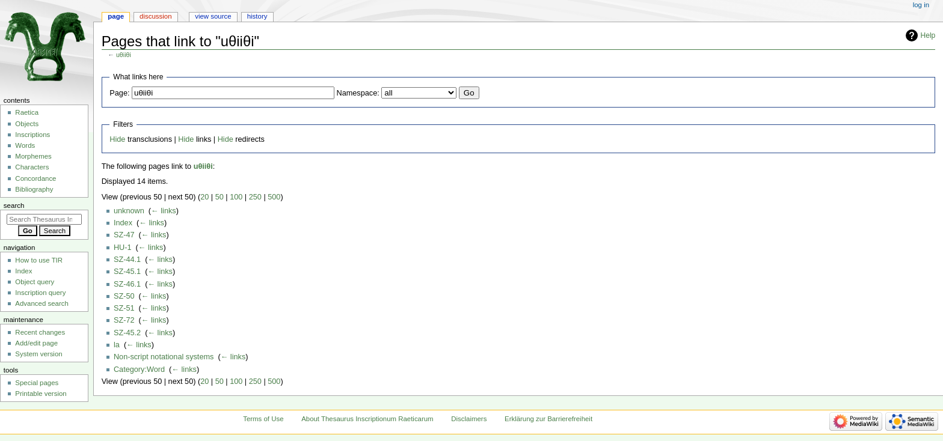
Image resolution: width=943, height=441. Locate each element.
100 (236, 197)
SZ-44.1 (127, 259)
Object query (34, 281)
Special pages (36, 382)
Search (14, 205)
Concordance (35, 178)
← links (163, 211)
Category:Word (139, 369)
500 (274, 197)
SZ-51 (124, 308)
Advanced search (42, 303)
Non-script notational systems (163, 357)
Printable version (40, 393)
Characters (32, 167)
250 (255, 197)
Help (928, 35)
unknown (129, 211)
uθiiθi (123, 54)
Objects (26, 123)
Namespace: (358, 93)
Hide (117, 139)
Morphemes (33, 156)
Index (123, 223)
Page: (119, 93)
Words (25, 145)
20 (204, 197)
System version (38, 353)
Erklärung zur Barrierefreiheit (548, 418)
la (117, 345)
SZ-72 (124, 320)
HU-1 (123, 247)
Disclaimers (469, 418)
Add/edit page (36, 343)
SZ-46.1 (127, 284)
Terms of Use (263, 418)
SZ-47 (124, 235)
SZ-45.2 (127, 333)
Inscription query (40, 292)
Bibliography (34, 189)
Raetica (26, 112)
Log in (921, 4)
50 (219, 197)
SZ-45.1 (127, 271)
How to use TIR (39, 260)
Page (116, 16)
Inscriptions (32, 134)
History (257, 16)
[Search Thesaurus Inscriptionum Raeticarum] (44, 219)
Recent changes (40, 332)
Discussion (155, 16)
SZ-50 (124, 296)
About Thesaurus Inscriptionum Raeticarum (367, 418)
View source (213, 16)
